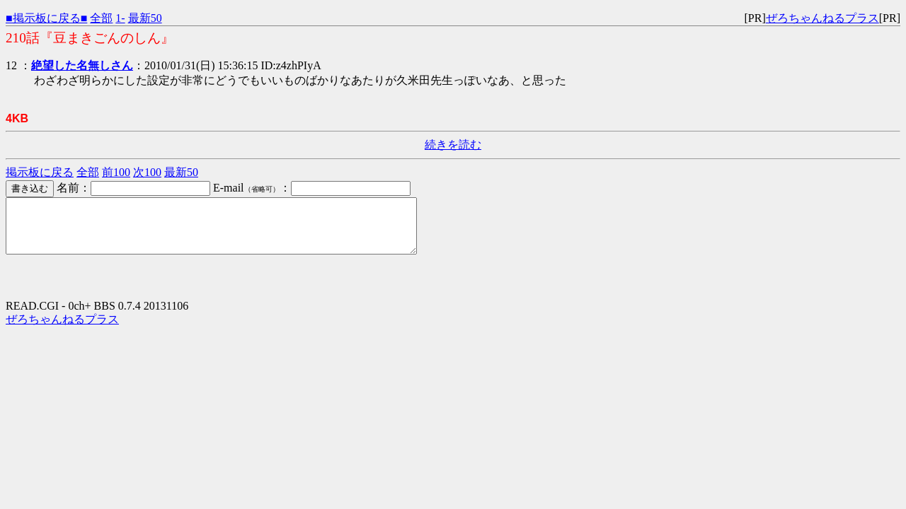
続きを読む (453, 145)
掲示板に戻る (40, 172)
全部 (101, 18)
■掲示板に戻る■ (46, 18)
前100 (116, 172)
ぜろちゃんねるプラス (822, 18)
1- (120, 18)
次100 (147, 172)
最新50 (145, 18)
